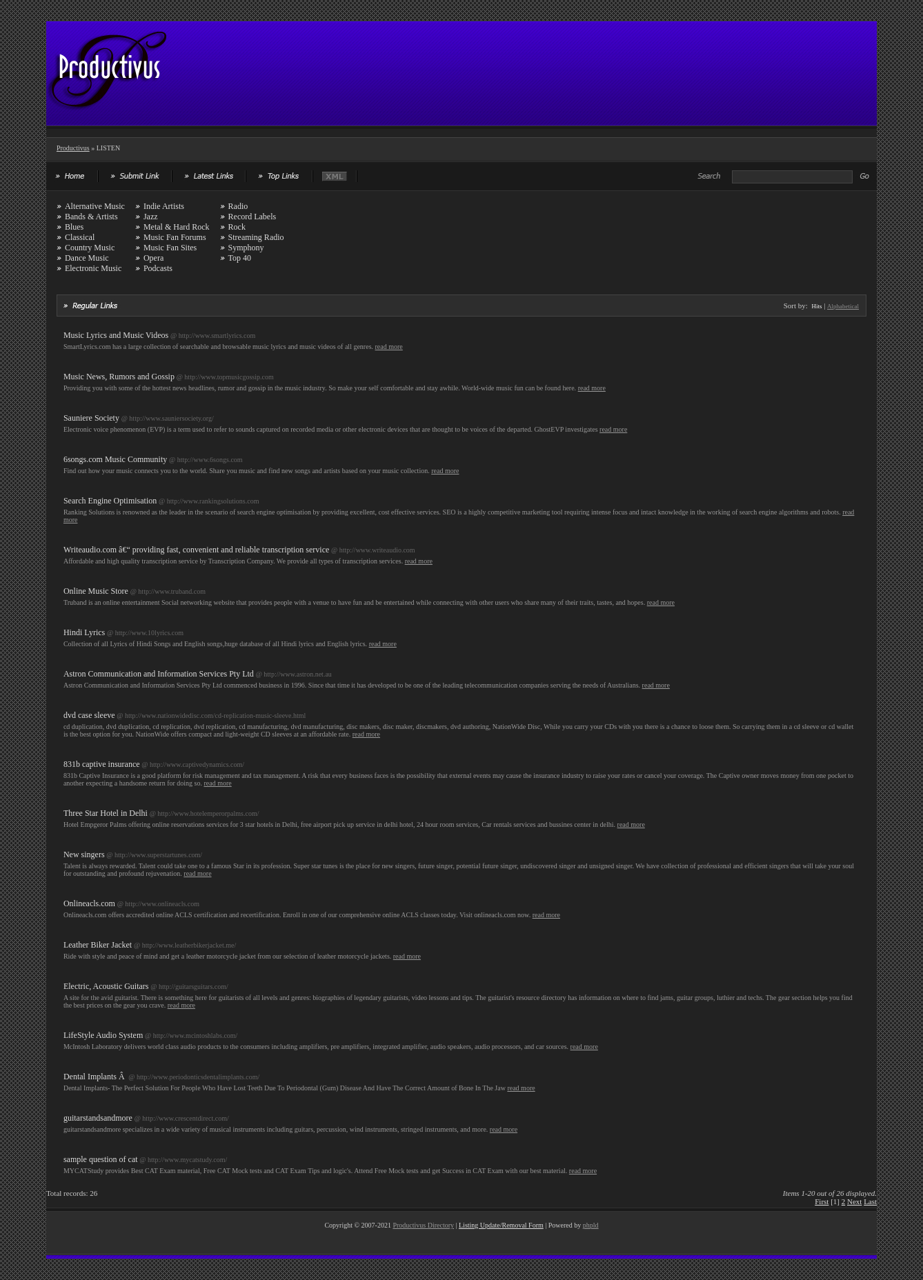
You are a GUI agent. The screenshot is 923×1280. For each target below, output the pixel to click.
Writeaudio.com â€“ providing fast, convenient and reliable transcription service (196, 549)
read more (389, 346)
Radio (238, 206)
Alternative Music (95, 206)
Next (854, 1201)
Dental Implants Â (95, 1076)
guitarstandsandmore (97, 1118)
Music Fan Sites (170, 247)
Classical (80, 237)
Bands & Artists (91, 216)
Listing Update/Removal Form (501, 1225)
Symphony (246, 247)
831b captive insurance (101, 764)
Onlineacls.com (89, 903)
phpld (591, 1225)
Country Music (90, 247)
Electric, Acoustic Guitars (106, 986)
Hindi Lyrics (84, 632)
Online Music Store (95, 591)
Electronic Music (93, 268)
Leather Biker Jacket (97, 945)
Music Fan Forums (174, 237)
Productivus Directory (423, 1225)
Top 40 (240, 258)
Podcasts (157, 268)
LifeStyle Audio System (103, 1035)
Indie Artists (163, 206)
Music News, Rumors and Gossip (119, 376)
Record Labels (252, 216)
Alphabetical (843, 306)
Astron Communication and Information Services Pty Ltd (158, 674)
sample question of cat (100, 1159)
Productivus (73, 148)
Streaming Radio (256, 237)
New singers (84, 854)
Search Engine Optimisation (110, 501)
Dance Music (87, 258)
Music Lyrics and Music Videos (115, 335)
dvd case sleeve (89, 715)
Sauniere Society (91, 418)
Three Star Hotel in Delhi (105, 813)
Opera (153, 258)
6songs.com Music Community (115, 459)
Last (870, 1201)
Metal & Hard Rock (176, 227)
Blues (74, 227)
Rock (237, 227)
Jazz (150, 216)
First (821, 1201)
